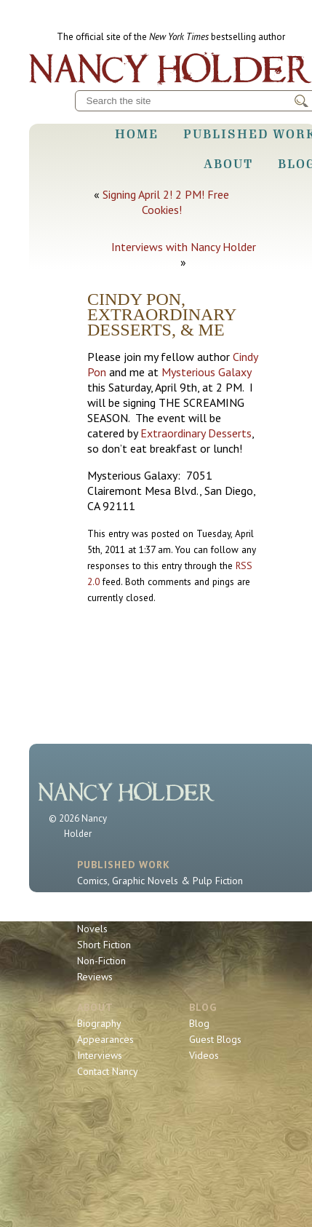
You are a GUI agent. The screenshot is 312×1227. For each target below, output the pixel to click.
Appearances (105, 1039)
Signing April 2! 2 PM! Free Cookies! (166, 202)
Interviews (99, 1055)
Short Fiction (104, 944)
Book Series (103, 912)
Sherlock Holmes (114, 896)
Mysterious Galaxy (206, 372)
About (228, 164)
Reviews (95, 976)
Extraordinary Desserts (196, 433)
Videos (204, 1055)
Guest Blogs (215, 1039)
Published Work (123, 864)
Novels (92, 928)
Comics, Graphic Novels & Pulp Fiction (160, 880)
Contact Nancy (107, 1071)
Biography (99, 1023)
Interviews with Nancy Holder (183, 246)
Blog (203, 1007)
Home (137, 134)
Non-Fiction (101, 960)
